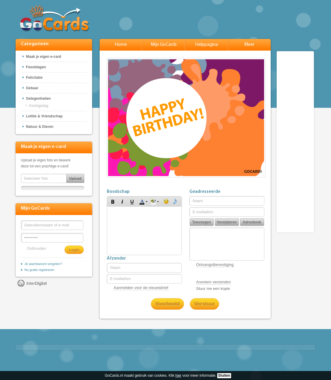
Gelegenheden (38, 98)
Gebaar (32, 88)
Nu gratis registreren (40, 270)
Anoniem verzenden (213, 282)
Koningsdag (38, 106)
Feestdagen (36, 67)
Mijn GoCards (164, 44)
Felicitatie (34, 77)
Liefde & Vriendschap (44, 116)
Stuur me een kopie (213, 288)
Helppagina (206, 44)
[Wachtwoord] (52, 238)
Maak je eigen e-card (43, 56)
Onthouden (36, 248)
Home (121, 44)
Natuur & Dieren (39, 127)
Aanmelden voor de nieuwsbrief (141, 287)
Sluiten (224, 375)
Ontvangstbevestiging (215, 264)
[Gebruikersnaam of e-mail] (52, 225)
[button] (113, 201)
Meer (249, 44)
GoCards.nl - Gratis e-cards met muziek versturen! (54, 17)
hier (178, 375)
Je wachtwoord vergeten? (43, 264)
